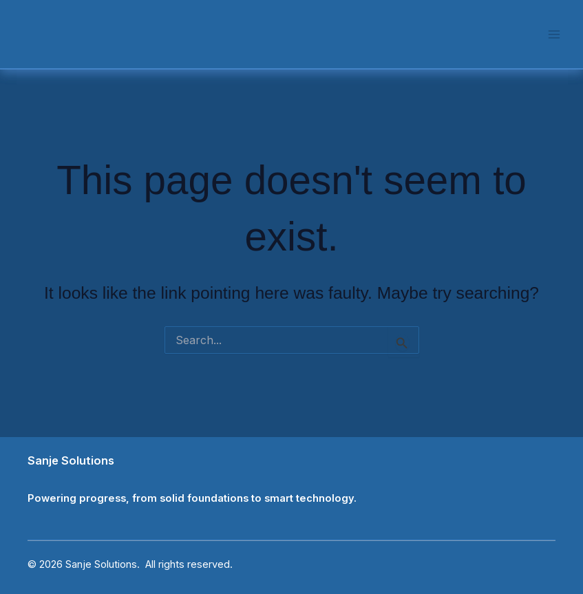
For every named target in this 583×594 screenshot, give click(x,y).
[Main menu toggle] (553, 34)
